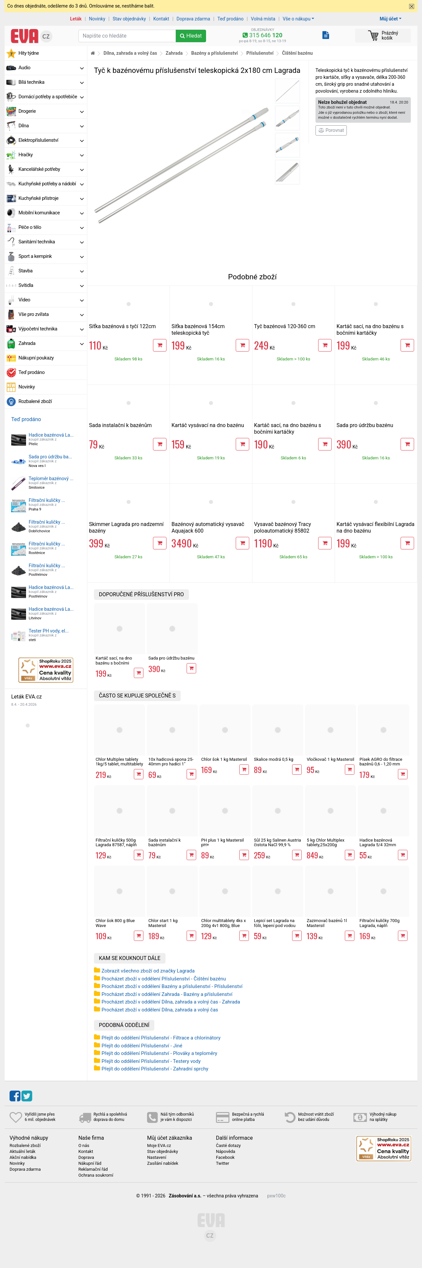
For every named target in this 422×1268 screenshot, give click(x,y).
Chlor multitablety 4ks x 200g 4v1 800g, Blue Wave (223, 925)
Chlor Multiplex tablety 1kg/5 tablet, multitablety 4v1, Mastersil (119, 764)
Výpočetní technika (51, 329)
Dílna (51, 126)
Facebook (225, 1157)
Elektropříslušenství (51, 140)
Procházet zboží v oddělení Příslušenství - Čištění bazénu (164, 979)
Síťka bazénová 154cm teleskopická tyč (198, 329)
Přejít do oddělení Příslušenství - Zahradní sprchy (155, 1069)
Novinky (97, 18)
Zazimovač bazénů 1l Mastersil (327, 923)
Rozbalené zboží (35, 401)
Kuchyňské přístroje (51, 198)
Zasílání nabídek (162, 1163)
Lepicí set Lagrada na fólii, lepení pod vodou (274, 923)
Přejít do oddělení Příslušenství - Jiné (142, 1046)
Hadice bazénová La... (51, 435)
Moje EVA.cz (159, 1145)
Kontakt (161, 18)
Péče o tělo (51, 227)
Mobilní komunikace (51, 213)
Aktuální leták (22, 1151)
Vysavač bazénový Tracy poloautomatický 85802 (282, 527)
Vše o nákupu (296, 18)
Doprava (86, 1157)
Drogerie (51, 111)
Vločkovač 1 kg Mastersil (330, 759)
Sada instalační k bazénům (120, 425)
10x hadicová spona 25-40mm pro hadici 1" (171, 761)
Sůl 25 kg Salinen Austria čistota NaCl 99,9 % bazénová (277, 845)
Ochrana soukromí (95, 1175)
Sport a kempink (51, 256)
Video (51, 300)
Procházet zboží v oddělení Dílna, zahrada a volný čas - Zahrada (171, 1002)
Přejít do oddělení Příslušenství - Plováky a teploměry (159, 1053)
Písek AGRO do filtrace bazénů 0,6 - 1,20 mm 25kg (380, 764)
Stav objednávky (129, 18)
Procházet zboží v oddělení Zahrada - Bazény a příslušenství (167, 994)
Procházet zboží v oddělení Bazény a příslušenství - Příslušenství (172, 986)
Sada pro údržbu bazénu (365, 425)
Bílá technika (51, 82)
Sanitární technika (51, 242)
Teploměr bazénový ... (51, 478)
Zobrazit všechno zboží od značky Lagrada (148, 971)
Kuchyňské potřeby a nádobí (51, 184)
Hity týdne (28, 53)
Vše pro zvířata (51, 314)
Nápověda (225, 1151)
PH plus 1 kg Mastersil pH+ (222, 842)
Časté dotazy (228, 1145)
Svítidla (51, 285)
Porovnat (331, 130)
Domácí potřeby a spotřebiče (51, 97)
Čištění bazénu (297, 53)
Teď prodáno (230, 18)
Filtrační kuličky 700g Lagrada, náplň (379, 923)
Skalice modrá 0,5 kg (273, 759)
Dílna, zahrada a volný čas (130, 53)
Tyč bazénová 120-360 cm (285, 326)
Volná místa (263, 18)
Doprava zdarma (193, 18)
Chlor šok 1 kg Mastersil (224, 759)
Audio (51, 68)
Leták (76, 18)
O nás (83, 1145)
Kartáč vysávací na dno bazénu (207, 425)
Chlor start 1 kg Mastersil (162, 923)
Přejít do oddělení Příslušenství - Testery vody (151, 1061)
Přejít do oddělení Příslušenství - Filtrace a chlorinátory (161, 1038)
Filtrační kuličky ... (47, 500)
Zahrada (51, 343)
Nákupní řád (90, 1163)
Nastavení (156, 1157)
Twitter (222, 1163)
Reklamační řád (93, 1169)
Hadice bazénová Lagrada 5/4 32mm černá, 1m (377, 845)
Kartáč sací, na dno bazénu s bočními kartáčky (370, 329)
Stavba (51, 271)
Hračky (51, 155)
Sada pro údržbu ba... (50, 456)
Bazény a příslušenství (214, 53)
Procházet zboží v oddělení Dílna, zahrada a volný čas (160, 1010)
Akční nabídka (23, 1157)
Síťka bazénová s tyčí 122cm (122, 326)
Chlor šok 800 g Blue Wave (115, 923)
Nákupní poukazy (36, 358)
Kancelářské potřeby (51, 169)
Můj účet (389, 18)
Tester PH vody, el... (49, 631)
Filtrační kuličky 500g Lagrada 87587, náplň (116, 842)
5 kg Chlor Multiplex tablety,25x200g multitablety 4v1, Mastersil (325, 847)
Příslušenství (259, 53)
